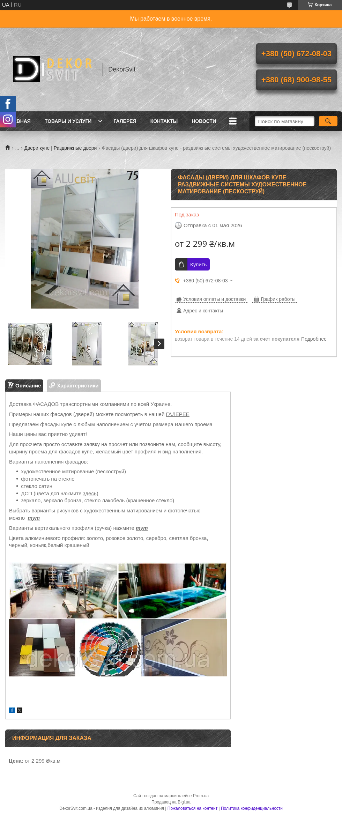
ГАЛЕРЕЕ (177, 414)
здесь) (90, 493)
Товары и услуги (68, 121)
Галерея (124, 121)
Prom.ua (201, 795)
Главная (19, 121)
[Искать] (328, 121)
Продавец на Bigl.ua (171, 802)
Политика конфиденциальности (252, 808)
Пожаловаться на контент (192, 808)
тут (34, 518)
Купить (198, 264)
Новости (204, 121)
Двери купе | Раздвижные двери (60, 148)
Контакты (164, 121)
